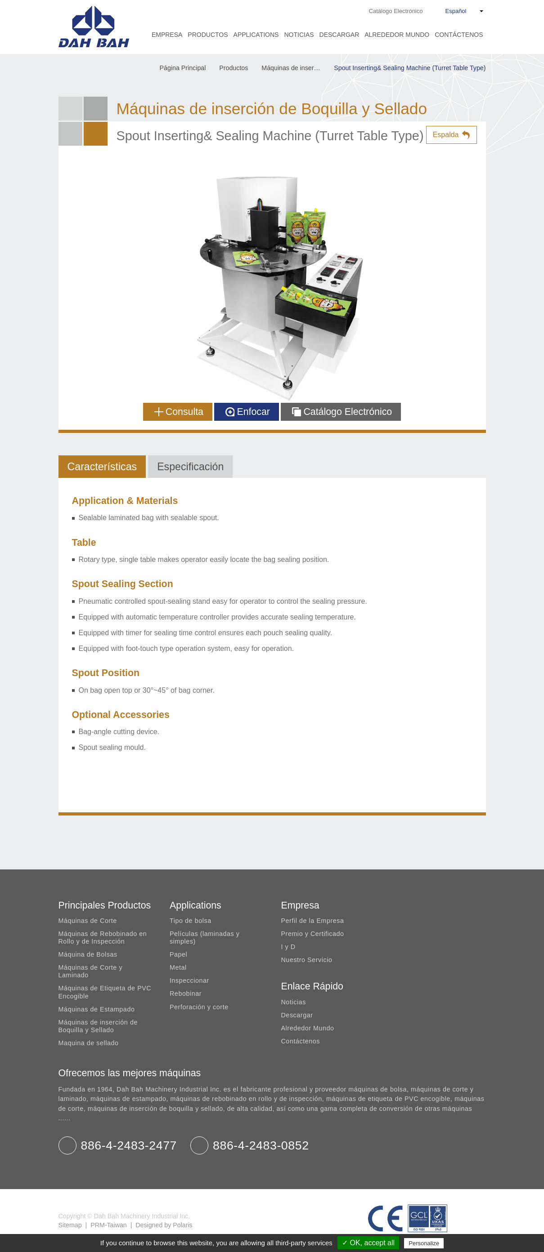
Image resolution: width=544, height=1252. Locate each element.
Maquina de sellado (88, 1043)
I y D (288, 946)
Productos (208, 34)
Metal (178, 967)
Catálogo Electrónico (396, 11)
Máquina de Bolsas (87, 954)
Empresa (167, 34)
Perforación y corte (199, 1007)
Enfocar (247, 411)
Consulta (178, 411)
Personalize (424, 1243)
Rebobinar (186, 993)
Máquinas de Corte (87, 920)
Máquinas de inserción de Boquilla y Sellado (295, 68)
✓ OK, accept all (368, 1243)
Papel (178, 954)
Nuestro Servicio (307, 959)
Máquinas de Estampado (96, 1009)
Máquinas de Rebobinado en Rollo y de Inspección (102, 937)
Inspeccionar (189, 980)
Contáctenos (459, 34)
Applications (256, 34)
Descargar (339, 34)
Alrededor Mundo (396, 34)
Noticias (299, 34)
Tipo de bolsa (190, 920)
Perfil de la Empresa (312, 920)
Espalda (446, 134)
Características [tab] (102, 466)
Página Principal (183, 68)
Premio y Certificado (312, 933)
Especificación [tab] (190, 466)
